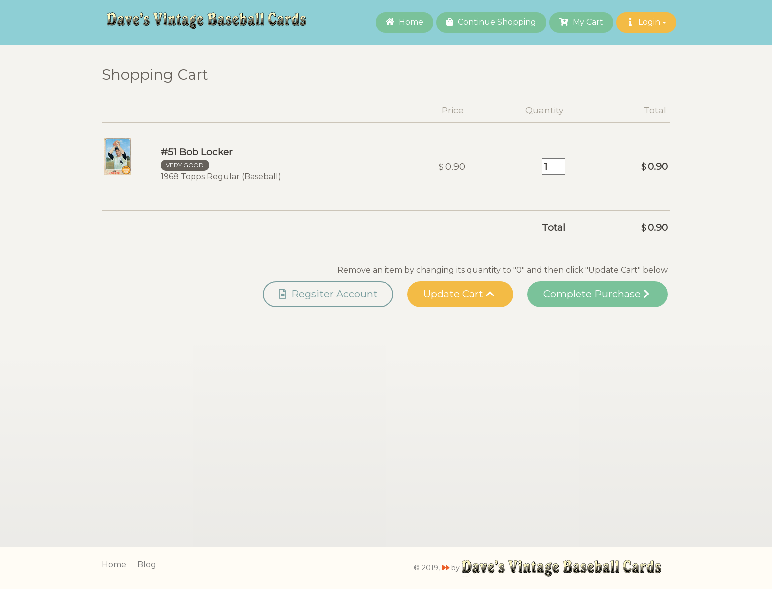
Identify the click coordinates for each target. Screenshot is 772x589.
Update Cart (459, 294)
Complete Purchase (596, 294)
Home (404, 22)
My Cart (581, 22)
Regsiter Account (328, 294)
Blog (146, 564)
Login (646, 22)
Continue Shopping (491, 22)
